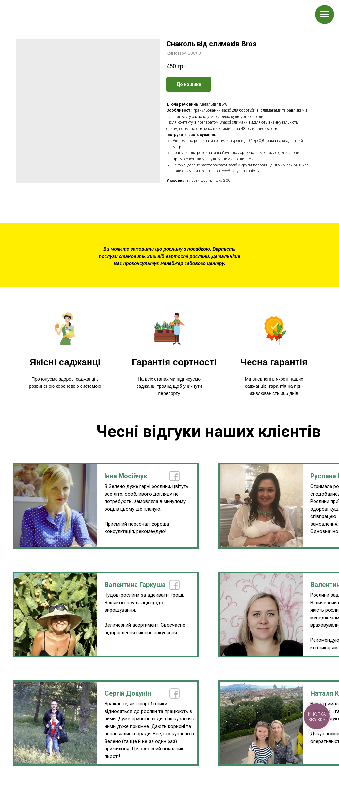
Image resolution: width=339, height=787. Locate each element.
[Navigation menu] (324, 14)
